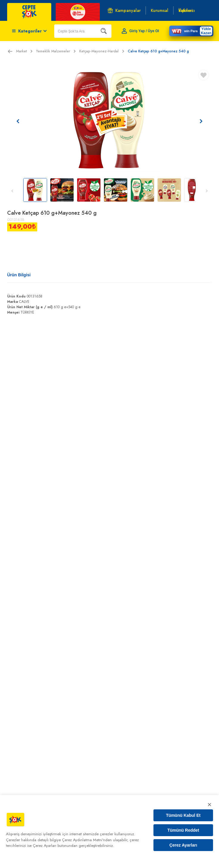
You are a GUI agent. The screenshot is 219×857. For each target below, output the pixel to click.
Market (24, 51)
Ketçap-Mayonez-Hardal (101, 51)
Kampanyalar (124, 10)
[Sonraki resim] (201, 121)
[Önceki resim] (18, 121)
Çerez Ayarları (183, 845)
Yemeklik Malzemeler (56, 51)
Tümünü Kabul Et (183, 815)
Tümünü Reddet (183, 830)
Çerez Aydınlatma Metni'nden (87, 840)
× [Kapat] (209, 804)
